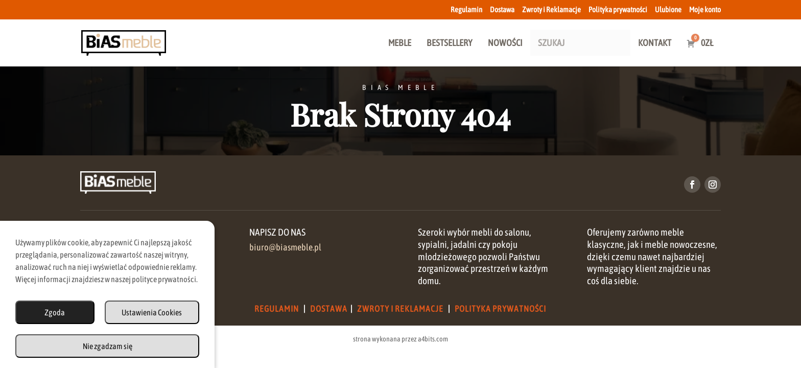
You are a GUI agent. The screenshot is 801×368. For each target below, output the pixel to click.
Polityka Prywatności (500, 309)
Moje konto (705, 10)
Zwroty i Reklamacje (551, 10)
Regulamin (466, 10)
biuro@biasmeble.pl (285, 247)
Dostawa (502, 10)
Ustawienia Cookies (152, 312)
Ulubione (668, 10)
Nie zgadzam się (107, 346)
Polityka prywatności (617, 10)
